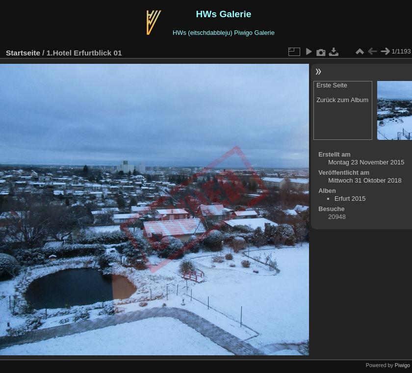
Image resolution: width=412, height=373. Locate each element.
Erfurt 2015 (350, 198)
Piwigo (402, 365)
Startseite (23, 53)
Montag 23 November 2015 (366, 162)
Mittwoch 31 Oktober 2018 (364, 180)
